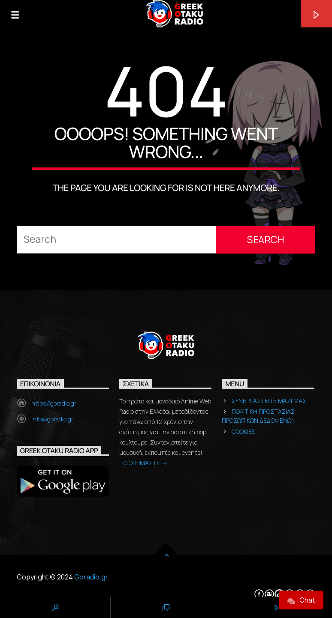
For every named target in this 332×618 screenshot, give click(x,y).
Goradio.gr (91, 577)
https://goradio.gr (53, 403)
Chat (301, 600)
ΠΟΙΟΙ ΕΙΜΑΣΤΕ (143, 464)
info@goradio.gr (52, 419)
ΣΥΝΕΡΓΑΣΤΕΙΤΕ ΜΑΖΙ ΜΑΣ (269, 401)
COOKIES (243, 431)
